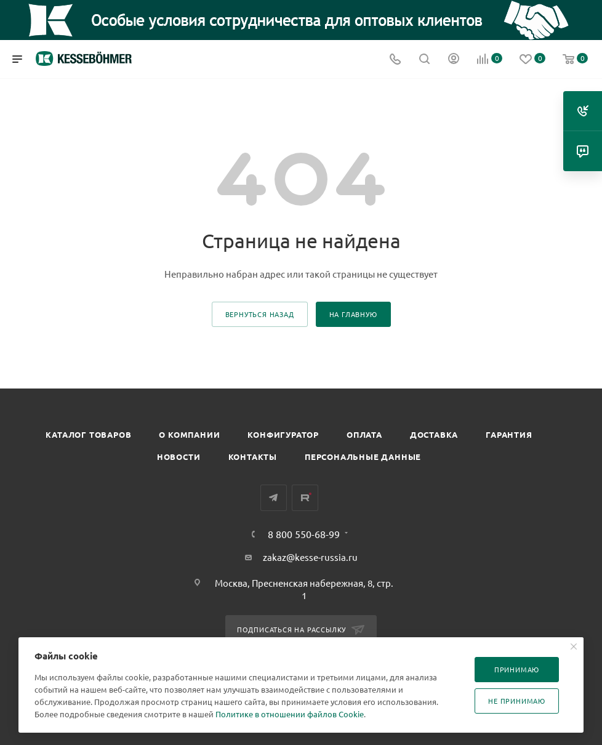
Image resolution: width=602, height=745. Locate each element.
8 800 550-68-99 (304, 534)
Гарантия (509, 434)
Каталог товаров (88, 434)
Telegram (273, 498)
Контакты (252, 456)
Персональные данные (363, 456)
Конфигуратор (283, 434)
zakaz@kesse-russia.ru (310, 557)
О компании (189, 434)
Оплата (364, 434)
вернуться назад (259, 314)
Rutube (305, 498)
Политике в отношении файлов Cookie (289, 714)
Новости (179, 456)
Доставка (434, 434)
